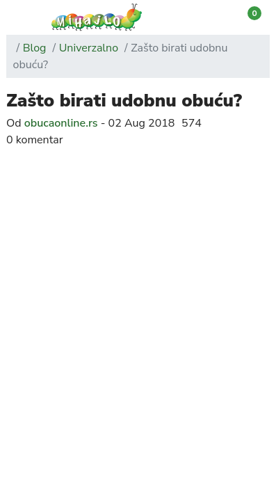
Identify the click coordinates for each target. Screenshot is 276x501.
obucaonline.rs (61, 123)
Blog (35, 48)
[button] (15, 18)
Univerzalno (88, 48)
